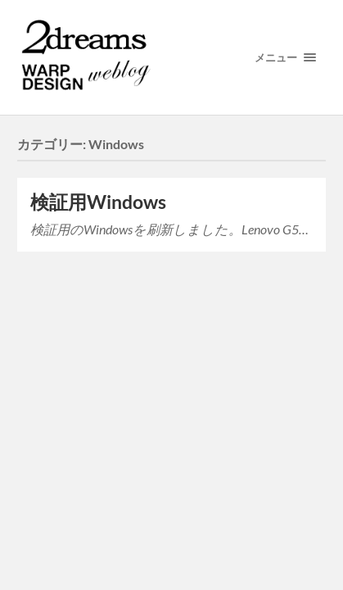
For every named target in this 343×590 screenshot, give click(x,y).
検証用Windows (98, 202)
